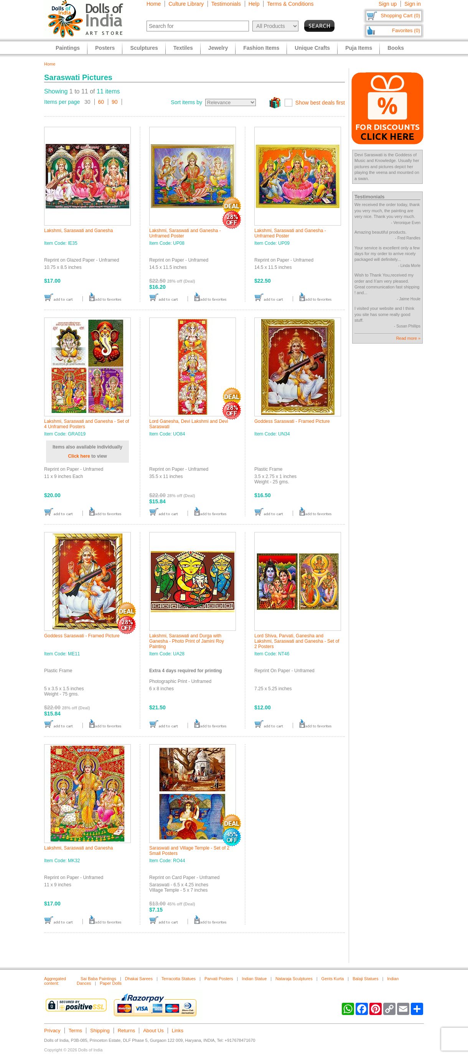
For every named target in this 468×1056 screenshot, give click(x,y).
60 (101, 102)
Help (254, 4)
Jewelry (218, 48)
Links (177, 1030)
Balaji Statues (365, 978)
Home (154, 4)
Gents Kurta (332, 978)
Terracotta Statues (178, 978)
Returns (126, 1030)
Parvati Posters (218, 978)
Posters (105, 48)
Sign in (412, 4)
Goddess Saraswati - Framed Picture (292, 421)
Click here (79, 456)
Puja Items (358, 48)
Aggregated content (55, 981)
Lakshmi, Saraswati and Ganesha (78, 230)
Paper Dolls (111, 983)
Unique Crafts (312, 48)
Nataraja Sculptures (294, 978)
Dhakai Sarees (139, 978)
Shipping (100, 1030)
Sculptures (144, 48)
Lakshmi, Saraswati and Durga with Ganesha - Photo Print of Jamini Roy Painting (186, 641)
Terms (75, 1030)
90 (115, 102)
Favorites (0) (406, 30)
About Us (153, 1030)
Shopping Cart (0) (400, 15)
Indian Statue (254, 978)
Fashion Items (261, 48)
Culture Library (186, 4)
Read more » (408, 338)
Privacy (52, 1030)
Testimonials (226, 4)
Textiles (183, 48)
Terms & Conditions (290, 4)
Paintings (68, 48)
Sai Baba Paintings (98, 978)
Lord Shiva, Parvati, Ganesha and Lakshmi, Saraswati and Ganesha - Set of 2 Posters (296, 641)
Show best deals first (320, 103)
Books (395, 48)
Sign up (388, 4)
